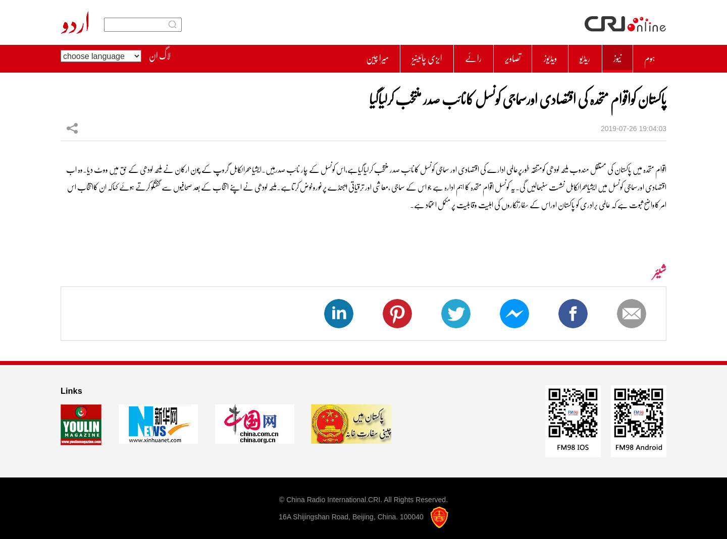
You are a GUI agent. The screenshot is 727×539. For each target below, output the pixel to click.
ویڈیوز (532, 56)
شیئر (72, 123)
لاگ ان (160, 56)
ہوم (647, 56)
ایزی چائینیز (389, 56)
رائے (443, 56)
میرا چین (332, 56)
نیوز (610, 56)
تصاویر (488, 56)
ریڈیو (573, 56)
